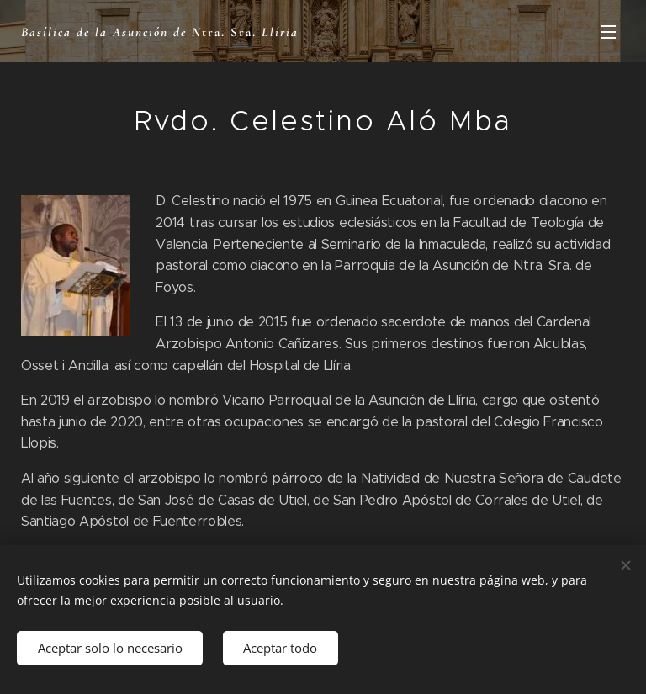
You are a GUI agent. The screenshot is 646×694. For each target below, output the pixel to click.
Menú (608, 32)
